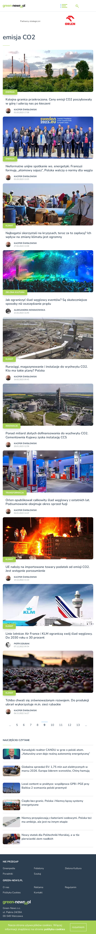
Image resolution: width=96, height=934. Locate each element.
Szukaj (37, 873)
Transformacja (15, 492)
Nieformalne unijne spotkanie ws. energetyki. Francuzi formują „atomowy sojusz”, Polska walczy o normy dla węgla (49, 168)
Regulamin (70, 887)
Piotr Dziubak (22, 643)
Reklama (38, 887)
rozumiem (78, 927)
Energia (10, 92)
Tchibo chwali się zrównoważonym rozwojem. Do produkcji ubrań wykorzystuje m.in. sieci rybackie (47, 702)
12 (69, 725)
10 (52, 725)
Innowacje (12, 425)
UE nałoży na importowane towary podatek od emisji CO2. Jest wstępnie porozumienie (48, 569)
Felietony (39, 868)
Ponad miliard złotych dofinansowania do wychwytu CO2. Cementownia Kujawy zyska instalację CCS (47, 435)
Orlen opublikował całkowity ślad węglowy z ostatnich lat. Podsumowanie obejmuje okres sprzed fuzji (48, 502)
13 (78, 725)
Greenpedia (9, 868)
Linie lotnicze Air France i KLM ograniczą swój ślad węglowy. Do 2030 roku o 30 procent (49, 636)
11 (61, 725)
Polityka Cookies (12, 892)
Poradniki (8, 873)
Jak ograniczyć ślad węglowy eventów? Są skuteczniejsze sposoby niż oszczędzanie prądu (46, 302)
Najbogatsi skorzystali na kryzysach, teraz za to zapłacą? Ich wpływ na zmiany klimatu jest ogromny (48, 235)
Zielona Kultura (73, 868)
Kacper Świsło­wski (25, 109)
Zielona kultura (15, 292)
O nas (6, 887)
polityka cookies (54, 929)
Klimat (9, 225)
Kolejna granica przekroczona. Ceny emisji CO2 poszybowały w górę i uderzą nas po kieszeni (49, 101)
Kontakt (38, 892)
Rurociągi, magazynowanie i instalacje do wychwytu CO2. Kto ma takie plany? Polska (47, 369)
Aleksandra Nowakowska (29, 310)
